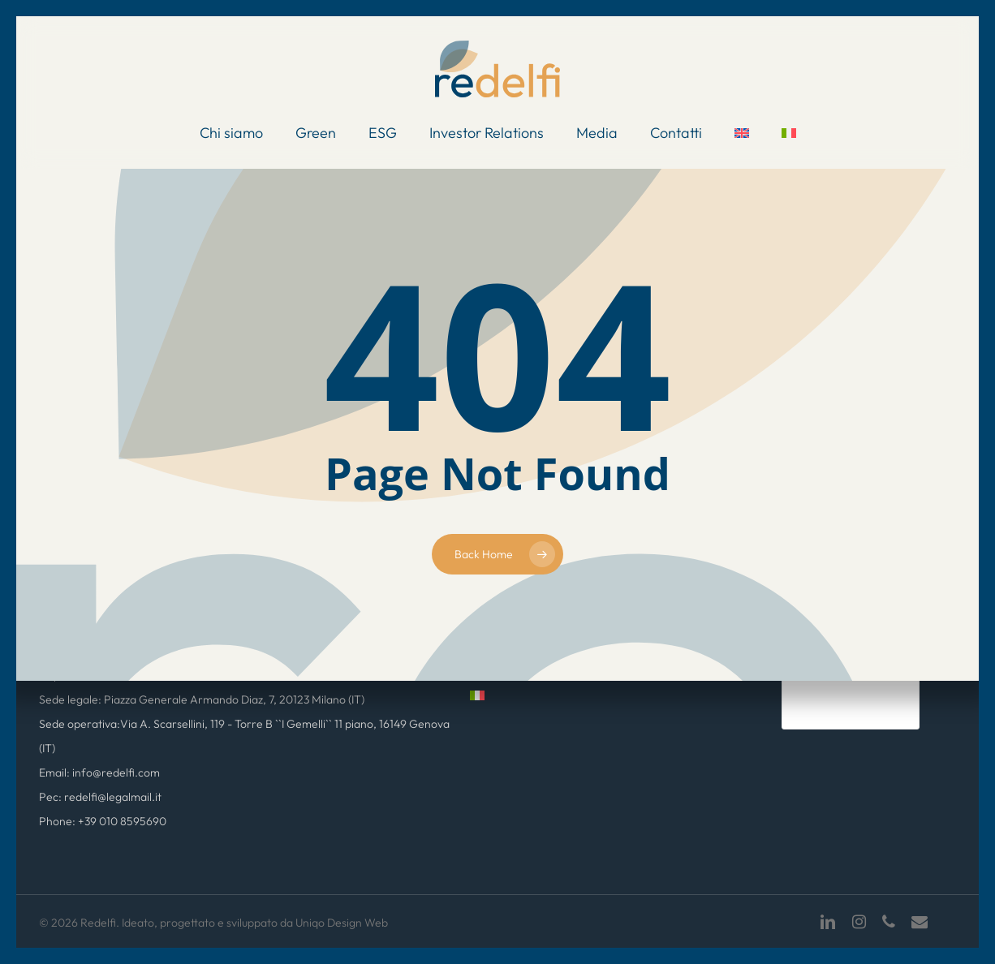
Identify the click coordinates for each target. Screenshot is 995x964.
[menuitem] (741, 133)
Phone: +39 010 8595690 (102, 821)
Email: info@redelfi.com (99, 772)
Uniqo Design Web (341, 922)
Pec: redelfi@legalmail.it (100, 797)
